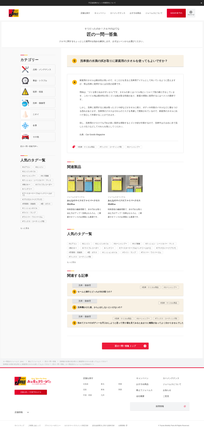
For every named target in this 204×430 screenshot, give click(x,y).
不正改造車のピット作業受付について (102, 3)
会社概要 (140, 396)
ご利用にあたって (34, 425)
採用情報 (160, 406)
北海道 (85, 384)
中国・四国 (87, 395)
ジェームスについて (172, 384)
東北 (102, 384)
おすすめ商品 (142, 384)
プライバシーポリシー (53, 425)
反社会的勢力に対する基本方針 (103, 425)
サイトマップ (19, 425)
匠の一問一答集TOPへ (29, 146)
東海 (102, 390)
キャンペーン (142, 378)
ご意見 (166, 396)
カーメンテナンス (171, 378)
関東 (120, 384)
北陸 (85, 390)
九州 (102, 395)
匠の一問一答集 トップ (125, 346)
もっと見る (24, 228)
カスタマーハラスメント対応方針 (76, 425)
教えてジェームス (144, 390)
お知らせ (167, 390)
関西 (120, 390)
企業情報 (121, 425)
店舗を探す (88, 378)
